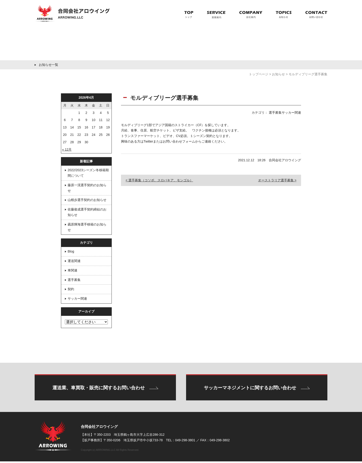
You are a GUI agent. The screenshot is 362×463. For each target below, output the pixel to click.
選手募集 (74, 280)
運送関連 (74, 261)
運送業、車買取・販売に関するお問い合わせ (98, 388)
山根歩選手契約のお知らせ (87, 200)
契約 (71, 289)
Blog (71, 251)
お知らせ (278, 74)
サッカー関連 (77, 298)
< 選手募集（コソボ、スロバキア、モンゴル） (159, 180)
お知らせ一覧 (48, 65)
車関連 (72, 270)
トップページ (258, 74)
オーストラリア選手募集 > (277, 180)
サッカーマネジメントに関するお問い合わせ (250, 388)
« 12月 (67, 149)
